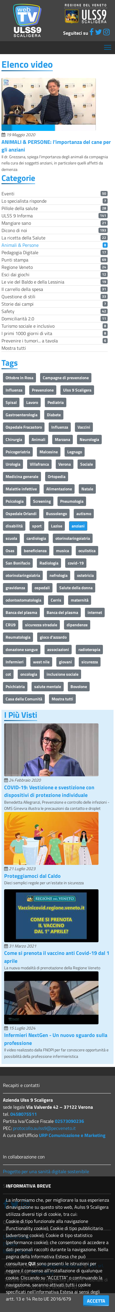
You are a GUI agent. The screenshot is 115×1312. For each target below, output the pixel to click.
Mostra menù (108, 45)
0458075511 (23, 1114)
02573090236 (69, 1121)
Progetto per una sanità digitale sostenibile (46, 1171)
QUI (32, 1263)
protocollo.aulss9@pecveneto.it (44, 1128)
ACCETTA (96, 1300)
